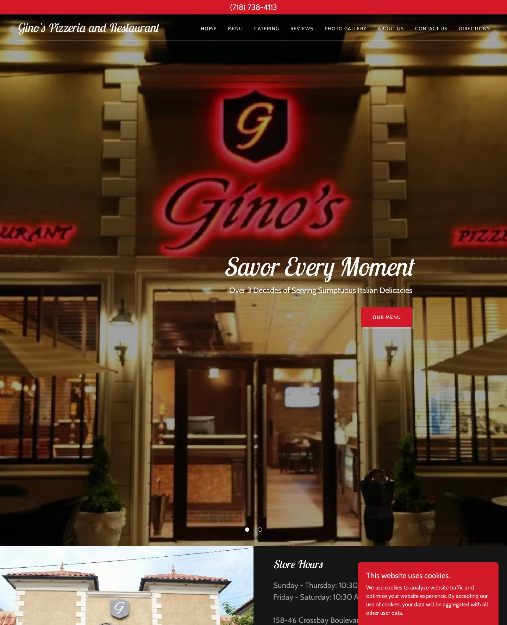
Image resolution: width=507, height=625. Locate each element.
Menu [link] (235, 28)
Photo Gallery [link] (346, 28)
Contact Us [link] (431, 28)
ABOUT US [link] (391, 28)
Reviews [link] (301, 28)
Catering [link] (266, 28)
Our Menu (387, 317)
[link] (87, 30)
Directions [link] (474, 28)
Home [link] (209, 28)
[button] (247, 529)
